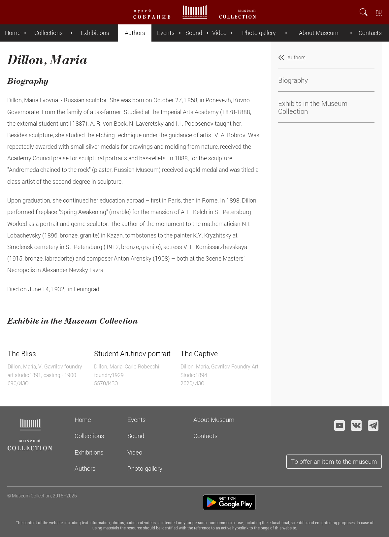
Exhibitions (95, 33)
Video (219, 33)
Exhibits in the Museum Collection (312, 107)
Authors (135, 33)
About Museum (319, 33)
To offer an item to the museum (334, 461)
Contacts (370, 33)
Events (166, 33)
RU (379, 12)
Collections (48, 33)
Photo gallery (259, 33)
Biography (293, 80)
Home (12, 33)
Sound (193, 33)
